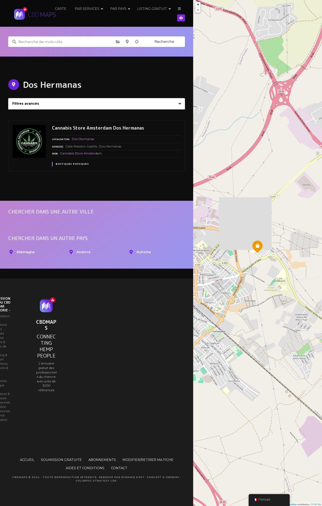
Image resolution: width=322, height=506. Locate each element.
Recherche (164, 41)
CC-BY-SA (315, 504)
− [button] (198, 10)
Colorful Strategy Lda (96, 480)
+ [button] (198, 4)
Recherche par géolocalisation (137, 41)
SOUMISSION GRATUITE (61, 460)
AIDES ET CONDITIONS (85, 468)
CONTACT (119, 468)
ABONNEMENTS (102, 460)
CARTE (89, 13)
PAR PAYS (147, 13)
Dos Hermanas (83, 139)
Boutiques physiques (72, 164)
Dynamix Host (133, 477)
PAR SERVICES (116, 13)
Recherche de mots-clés (14, 41)
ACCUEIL (27, 460)
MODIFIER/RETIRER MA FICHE (147, 460)
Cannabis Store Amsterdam (81, 153)
